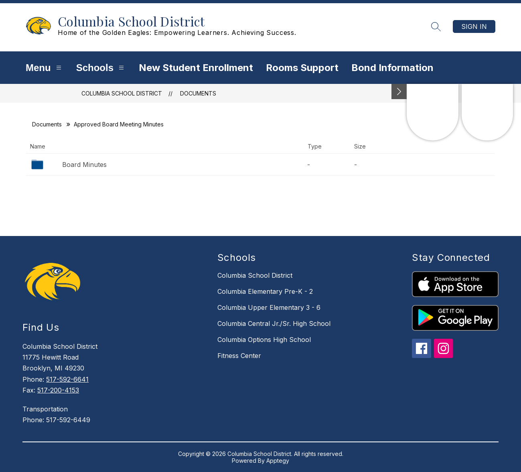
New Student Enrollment (196, 67)
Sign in (474, 26)
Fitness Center (239, 356)
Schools (101, 67)
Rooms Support (302, 67)
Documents (198, 93)
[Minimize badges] (399, 91)
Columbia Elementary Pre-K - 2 (265, 291)
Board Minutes (84, 165)
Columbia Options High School (264, 340)
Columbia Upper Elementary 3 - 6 (268, 307)
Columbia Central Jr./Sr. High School (273, 323)
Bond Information (392, 67)
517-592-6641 (67, 379)
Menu (44, 67)
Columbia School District (121, 93)
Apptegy (277, 460)
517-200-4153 (58, 390)
